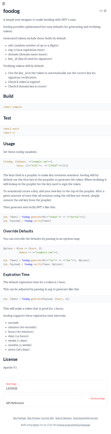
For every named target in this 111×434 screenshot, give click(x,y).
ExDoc (36, 424)
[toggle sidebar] (3, 4)
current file (47, 418)
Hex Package (19, 418)
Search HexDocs (63, 418)
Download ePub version (85, 418)
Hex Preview (33, 418)
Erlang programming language (73, 424)
